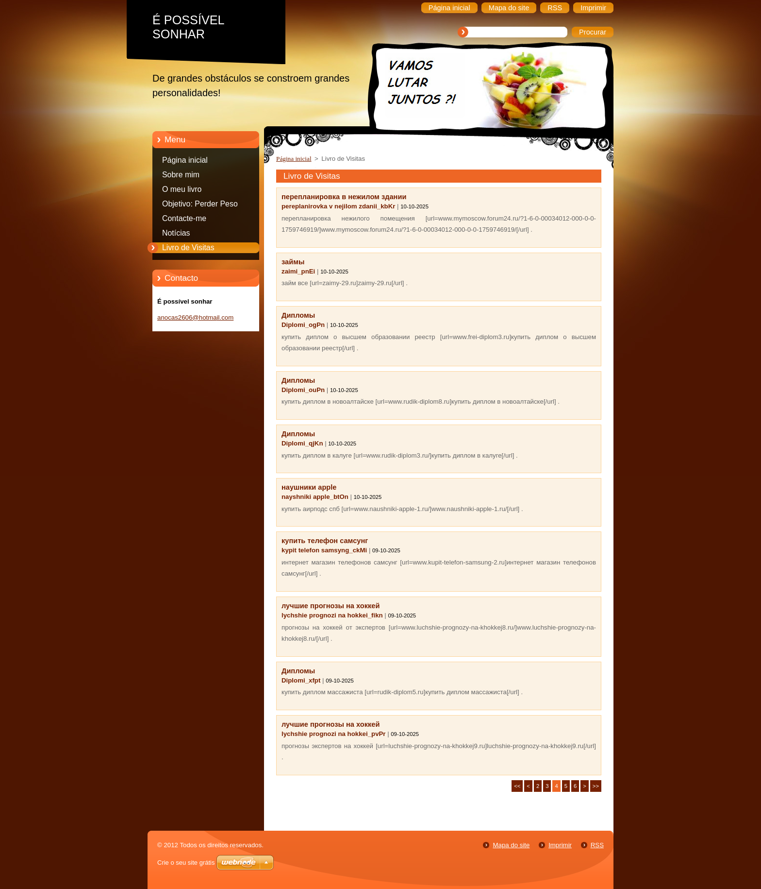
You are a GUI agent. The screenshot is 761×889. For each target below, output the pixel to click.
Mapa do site (511, 845)
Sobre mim (180, 175)
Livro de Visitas (188, 247)
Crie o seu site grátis (186, 862)
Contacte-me (184, 218)
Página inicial (185, 160)
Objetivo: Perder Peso (200, 204)
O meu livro (181, 189)
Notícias (176, 233)
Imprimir (560, 845)
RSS (597, 845)
